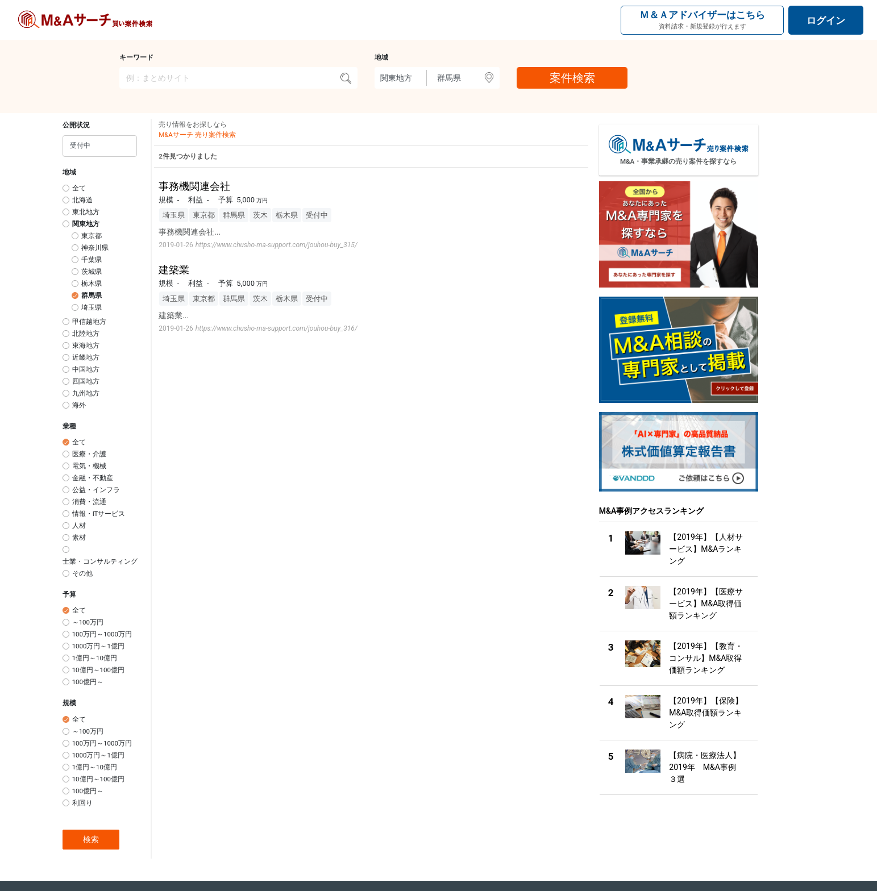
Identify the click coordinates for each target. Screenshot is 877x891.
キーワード (136, 57)
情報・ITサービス (99, 514)
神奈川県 (95, 248)
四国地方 (85, 381)
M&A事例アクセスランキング (651, 510)
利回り (82, 803)
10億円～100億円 (98, 670)
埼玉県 (91, 307)
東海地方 (85, 345)
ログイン (826, 20)
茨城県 (91, 272)
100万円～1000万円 (102, 634)
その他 (82, 573)
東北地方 (85, 212)
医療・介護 (89, 454)
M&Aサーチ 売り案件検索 (197, 135)
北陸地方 (85, 334)
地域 (381, 57)
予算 (69, 594)
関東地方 (85, 224)
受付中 (317, 215)
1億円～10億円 (94, 658)
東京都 (91, 236)
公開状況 (76, 125)
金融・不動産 (92, 478)
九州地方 (85, 393)
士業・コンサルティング (100, 561)
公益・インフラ (96, 490)
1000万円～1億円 (98, 646)
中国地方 (85, 369)
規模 (69, 703)
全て (79, 188)
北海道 (82, 200)
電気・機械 (89, 466)
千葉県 (91, 260)
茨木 (260, 215)
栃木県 (91, 284)
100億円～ (87, 682)
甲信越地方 (89, 322)
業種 (69, 426)
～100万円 (87, 622)
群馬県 (91, 295)
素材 (79, 538)
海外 (79, 405)
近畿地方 (85, 357)
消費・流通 (89, 502)
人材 (79, 526)
